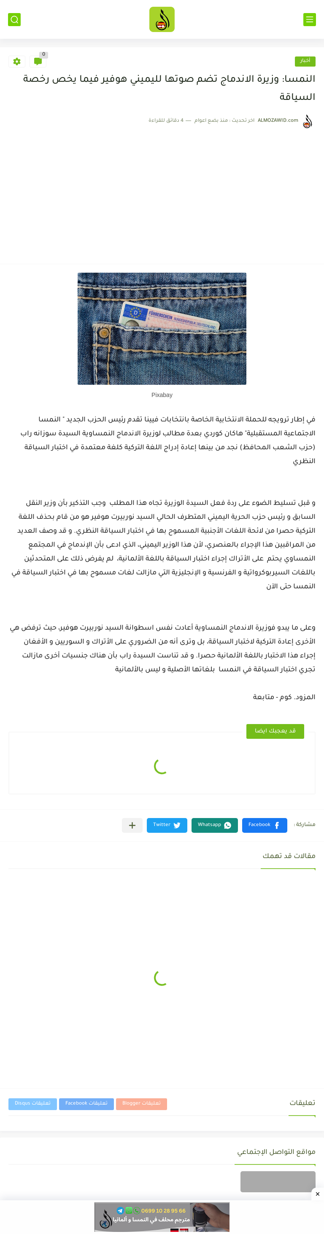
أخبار (305, 61)
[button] (264, 825)
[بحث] (14, 19)
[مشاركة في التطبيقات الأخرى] (132, 825)
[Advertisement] (162, 192)
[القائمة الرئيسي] (309, 19)
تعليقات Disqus (33, 1104)
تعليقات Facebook (86, 1104)
